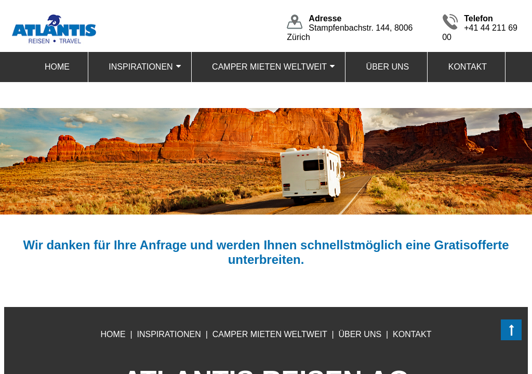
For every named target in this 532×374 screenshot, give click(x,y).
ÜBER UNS (387, 66)
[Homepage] (53, 16)
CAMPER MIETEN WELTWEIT (269, 66)
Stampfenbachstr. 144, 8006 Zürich (350, 28)
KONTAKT (467, 66)
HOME (57, 66)
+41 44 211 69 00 (479, 28)
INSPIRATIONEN (140, 66)
